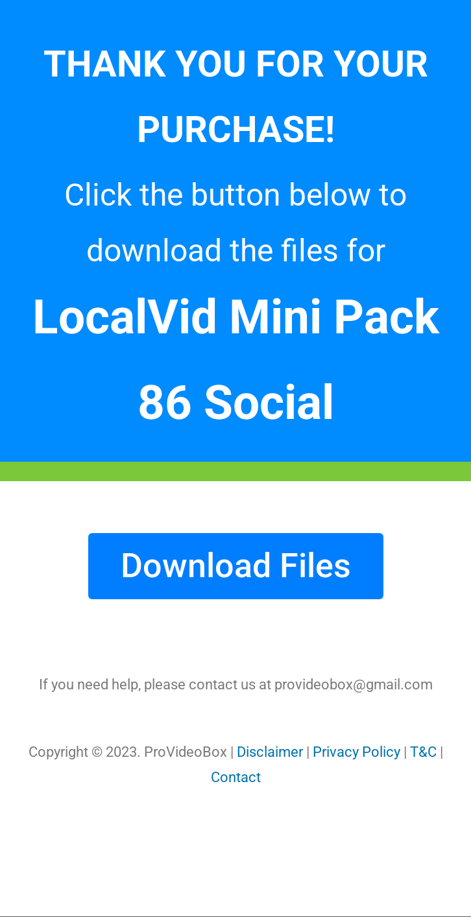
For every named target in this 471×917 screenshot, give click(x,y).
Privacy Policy (356, 752)
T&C (423, 752)
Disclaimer (270, 752)
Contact (236, 777)
